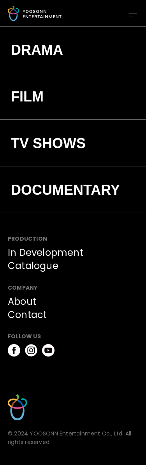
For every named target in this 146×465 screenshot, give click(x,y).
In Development (45, 252)
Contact (27, 314)
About (22, 301)
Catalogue (33, 265)
